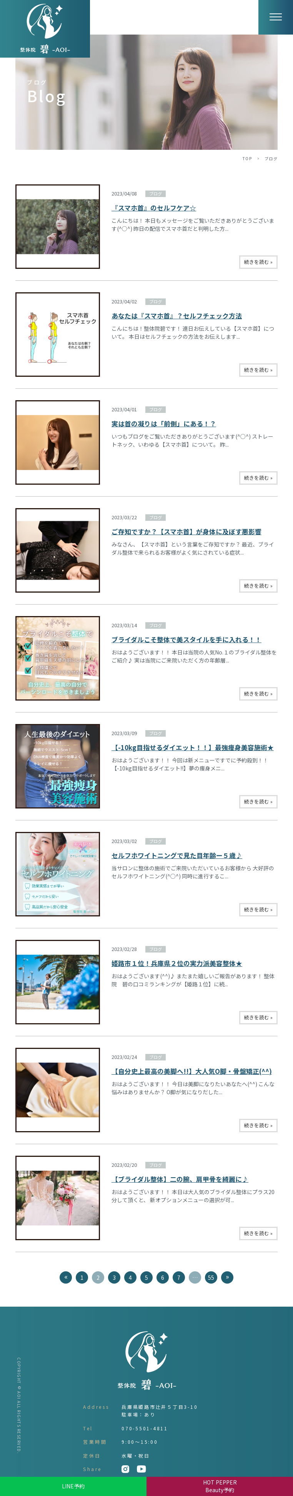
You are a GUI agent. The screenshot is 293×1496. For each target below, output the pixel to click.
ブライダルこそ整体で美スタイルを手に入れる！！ (186, 639)
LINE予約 (73, 1486)
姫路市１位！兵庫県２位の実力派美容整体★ (177, 963)
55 (211, 1277)
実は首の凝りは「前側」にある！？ (164, 423)
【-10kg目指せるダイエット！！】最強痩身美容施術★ (193, 747)
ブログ (155, 194)
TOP (247, 158)
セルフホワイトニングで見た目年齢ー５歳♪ (177, 855)
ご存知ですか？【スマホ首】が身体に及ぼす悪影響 (186, 531)
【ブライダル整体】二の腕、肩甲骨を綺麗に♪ (180, 1179)
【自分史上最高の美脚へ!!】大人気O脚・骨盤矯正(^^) (192, 1071)
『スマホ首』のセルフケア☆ (154, 207)
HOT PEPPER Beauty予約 (220, 1486)
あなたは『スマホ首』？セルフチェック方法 (177, 315)
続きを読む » (258, 261)
